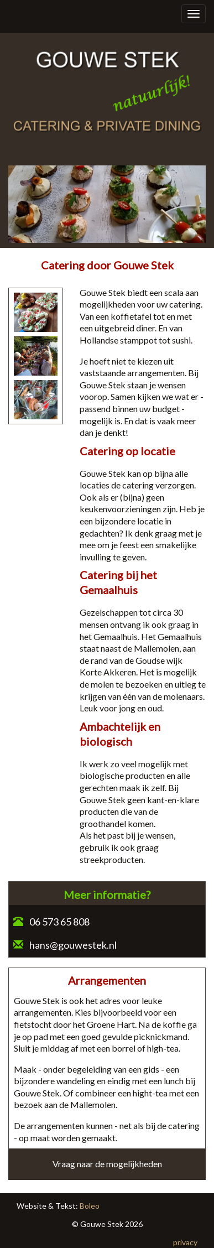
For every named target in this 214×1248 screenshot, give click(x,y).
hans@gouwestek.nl (73, 945)
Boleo (90, 1205)
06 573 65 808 (59, 922)
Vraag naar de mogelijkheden (107, 1163)
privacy (185, 1242)
